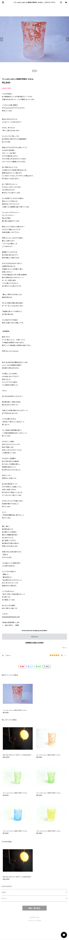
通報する (64, 647)
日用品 (4, 892)
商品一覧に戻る (34, 908)
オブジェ (4, 898)
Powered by (34, 920)
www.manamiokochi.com (11, 617)
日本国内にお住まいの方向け (34, 642)
